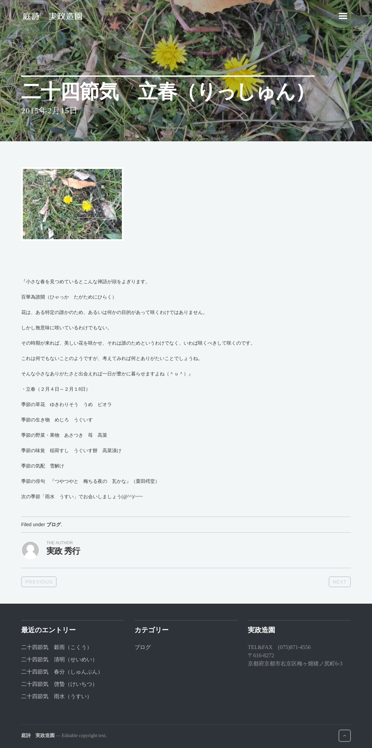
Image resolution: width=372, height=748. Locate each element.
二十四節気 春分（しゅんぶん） (62, 672)
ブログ (53, 524)
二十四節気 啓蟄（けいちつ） (59, 684)
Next (340, 582)
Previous (39, 582)
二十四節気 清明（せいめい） (59, 659)
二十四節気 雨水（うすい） (56, 696)
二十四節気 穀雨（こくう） (56, 647)
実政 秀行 (63, 551)
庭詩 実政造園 (38, 735)
